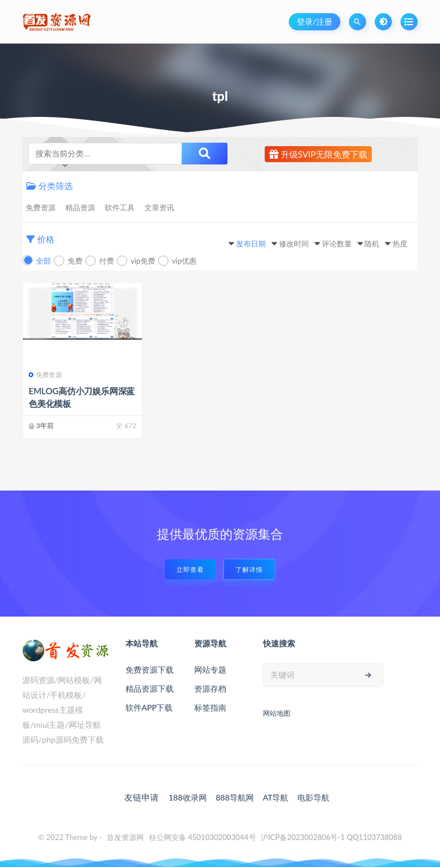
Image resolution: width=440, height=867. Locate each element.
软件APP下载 (148, 707)
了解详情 (249, 569)
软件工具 (120, 207)
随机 (371, 243)
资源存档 (210, 688)
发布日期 (251, 243)
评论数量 (337, 243)
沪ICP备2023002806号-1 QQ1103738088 (331, 837)
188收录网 (187, 797)
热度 (399, 243)
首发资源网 (125, 837)
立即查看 (190, 569)
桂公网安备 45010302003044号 (202, 837)
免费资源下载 (149, 669)
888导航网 (234, 797)
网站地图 (276, 713)
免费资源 (41, 207)
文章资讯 (159, 207)
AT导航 (276, 797)
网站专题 (210, 669)
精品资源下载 (149, 688)
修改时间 (294, 243)
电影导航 (313, 797)
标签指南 (210, 707)
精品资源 (80, 207)
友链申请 (141, 797)
